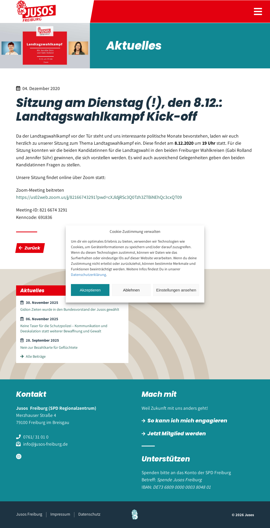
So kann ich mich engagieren (187, 420)
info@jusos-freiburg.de (45, 444)
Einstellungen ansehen (176, 290)
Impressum (60, 514)
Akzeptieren (90, 290)
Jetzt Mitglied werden (176, 433)
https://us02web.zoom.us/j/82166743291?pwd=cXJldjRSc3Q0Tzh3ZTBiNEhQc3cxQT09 (99, 197)
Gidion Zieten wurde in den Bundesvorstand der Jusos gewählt (69, 309)
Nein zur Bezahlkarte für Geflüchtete (49, 347)
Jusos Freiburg (29, 514)
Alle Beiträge (32, 356)
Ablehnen (131, 290)
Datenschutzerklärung (88, 274)
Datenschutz (89, 514)
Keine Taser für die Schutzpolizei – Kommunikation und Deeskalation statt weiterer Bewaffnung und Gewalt (63, 328)
